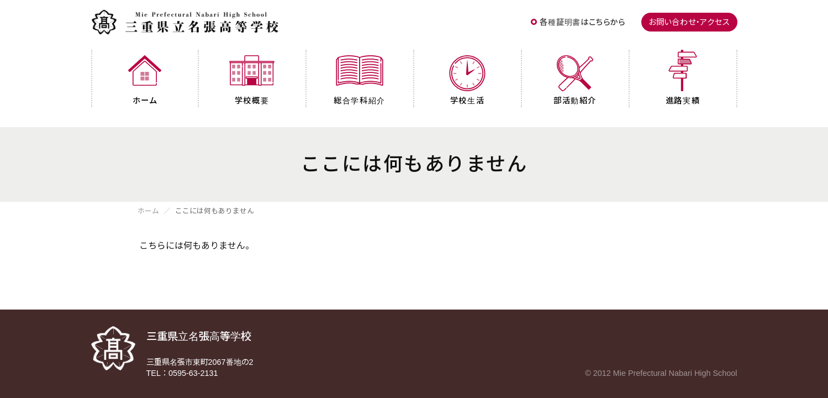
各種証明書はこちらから (582, 22)
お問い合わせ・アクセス (689, 22)
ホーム (148, 211)
